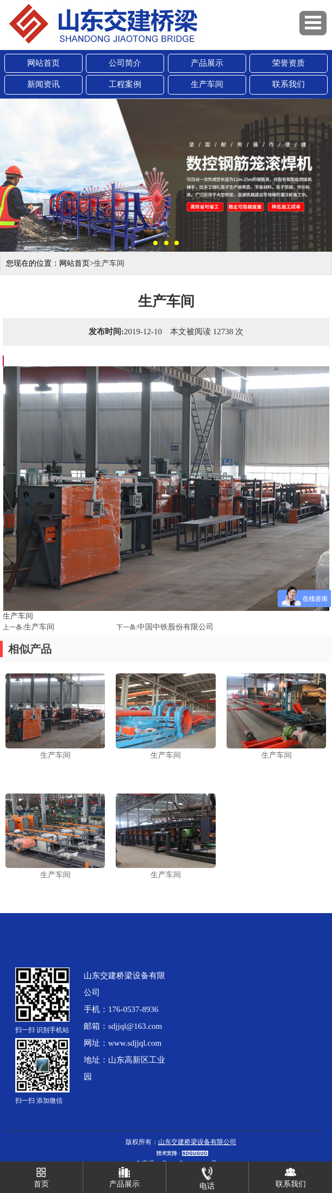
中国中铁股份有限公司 (175, 627)
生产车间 (207, 84)
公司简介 (125, 63)
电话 (207, 1175)
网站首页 (43, 63)
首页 (41, 1174)
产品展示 (207, 63)
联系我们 (288, 84)
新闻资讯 (43, 84)
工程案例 (125, 84)
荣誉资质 (288, 63)
